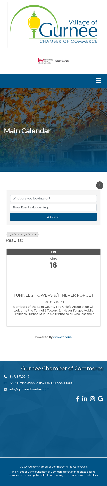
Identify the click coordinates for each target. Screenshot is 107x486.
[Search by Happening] (53, 207)
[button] (99, 185)
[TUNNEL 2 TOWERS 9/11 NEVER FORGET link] (53, 279)
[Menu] (98, 80)
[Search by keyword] (53, 198)
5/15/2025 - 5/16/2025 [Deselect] (22, 234)
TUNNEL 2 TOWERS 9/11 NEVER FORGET (53, 295)
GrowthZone (62, 337)
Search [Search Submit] (53, 217)
